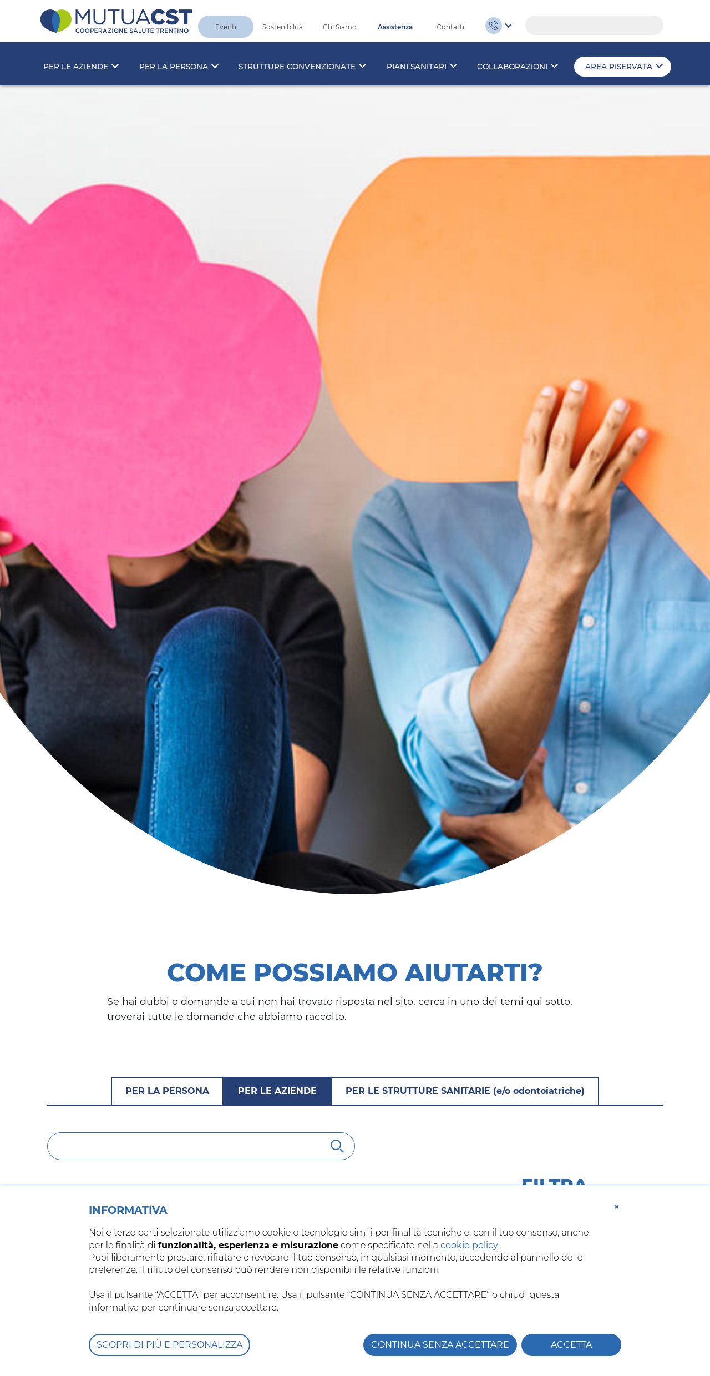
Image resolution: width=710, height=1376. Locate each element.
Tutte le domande (561, 866)
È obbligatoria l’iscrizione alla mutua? (164, 1135)
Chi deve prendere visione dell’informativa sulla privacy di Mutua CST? (253, 884)
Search (650, 25)
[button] (617, 1206)
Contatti (450, 27)
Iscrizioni (540, 910)
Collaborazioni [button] (512, 66)
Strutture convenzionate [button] (297, 66)
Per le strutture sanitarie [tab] (465, 729)
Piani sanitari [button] (417, 66)
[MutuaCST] (116, 20)
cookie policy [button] (469, 1245)
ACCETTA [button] (571, 1344)
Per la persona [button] (173, 66)
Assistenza (395, 27)
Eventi (225, 27)
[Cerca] (201, 784)
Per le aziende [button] (75, 66)
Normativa (544, 888)
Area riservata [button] (618, 66)
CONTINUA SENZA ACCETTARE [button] (440, 1344)
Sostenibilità (282, 27)
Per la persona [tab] (167, 729)
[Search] (594, 25)
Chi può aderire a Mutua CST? (141, 1046)
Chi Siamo (340, 27)
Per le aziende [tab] (277, 729)
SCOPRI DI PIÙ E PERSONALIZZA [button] (169, 1344)
